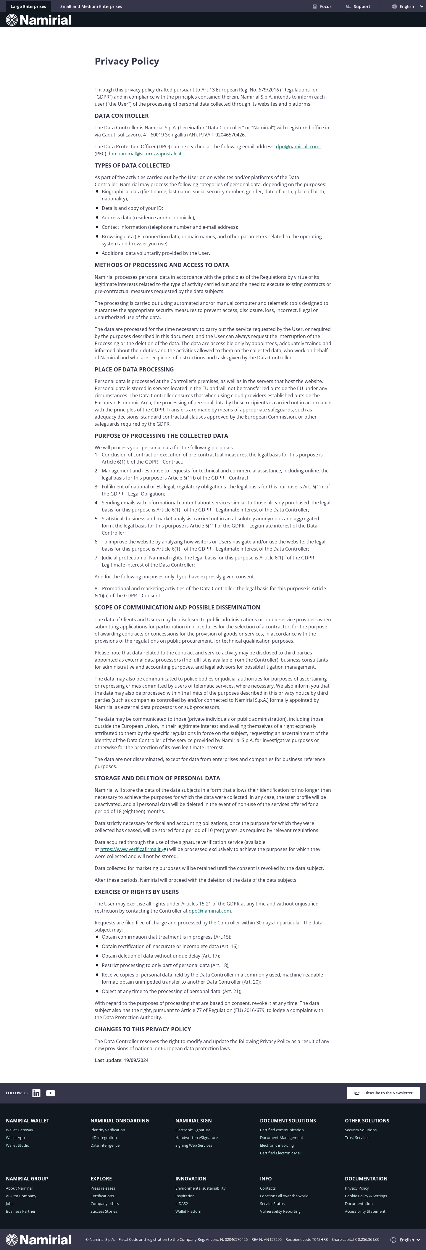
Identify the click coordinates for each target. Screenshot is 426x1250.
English (403, 6)
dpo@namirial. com (298, 146)
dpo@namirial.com (210, 911)
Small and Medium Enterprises (91, 6)
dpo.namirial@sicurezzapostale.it (144, 153)
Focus (322, 6)
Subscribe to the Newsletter (383, 1093)
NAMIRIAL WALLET (27, 1120)
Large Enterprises (28, 6)
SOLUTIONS (198, 24)
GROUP (229, 24)
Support (358, 6)
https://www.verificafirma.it (133, 849)
